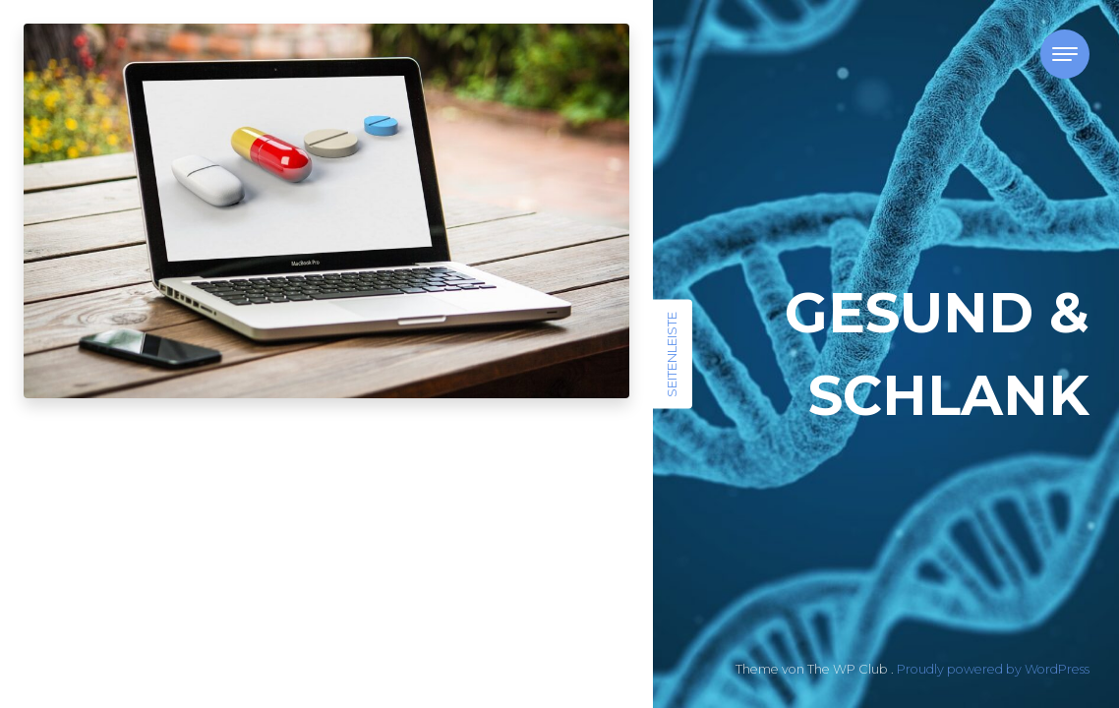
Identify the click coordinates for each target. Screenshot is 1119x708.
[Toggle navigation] (1065, 54)
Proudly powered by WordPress (993, 669)
